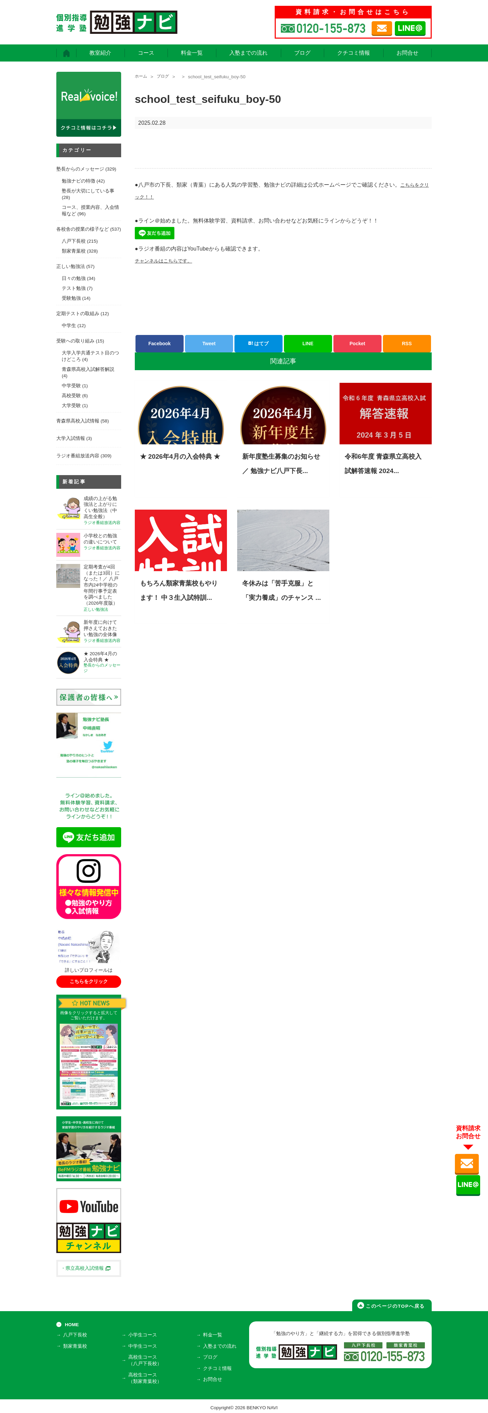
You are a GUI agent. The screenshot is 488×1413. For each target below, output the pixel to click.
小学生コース (144, 1336)
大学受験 (71, 405)
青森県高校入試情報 (77, 420)
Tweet (209, 343)
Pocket (357, 343)
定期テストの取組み (77, 313)
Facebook (159, 343)
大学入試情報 (70, 438)
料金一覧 (192, 53)
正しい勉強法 (70, 266)
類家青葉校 (74, 251)
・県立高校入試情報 (86, 1268)
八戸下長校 (74, 241)
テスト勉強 (74, 288)
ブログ (302, 53)
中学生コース (144, 1346)
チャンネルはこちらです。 (167, 261)
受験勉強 (71, 298)
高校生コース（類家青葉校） (146, 1376)
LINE (307, 343)
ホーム (142, 76)
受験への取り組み (75, 341)
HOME (72, 1324)
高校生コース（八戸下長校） (146, 1359)
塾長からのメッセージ (80, 169)
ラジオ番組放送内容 (77, 455)
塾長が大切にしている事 (88, 190)
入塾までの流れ (248, 53)
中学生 (69, 325)
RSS (407, 343)
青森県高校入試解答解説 (88, 369)
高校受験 (71, 395)
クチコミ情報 (353, 53)
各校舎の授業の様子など (82, 229)
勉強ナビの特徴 (78, 181)
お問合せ (407, 53)
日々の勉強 (74, 278)
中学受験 (71, 385)
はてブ (258, 343)
